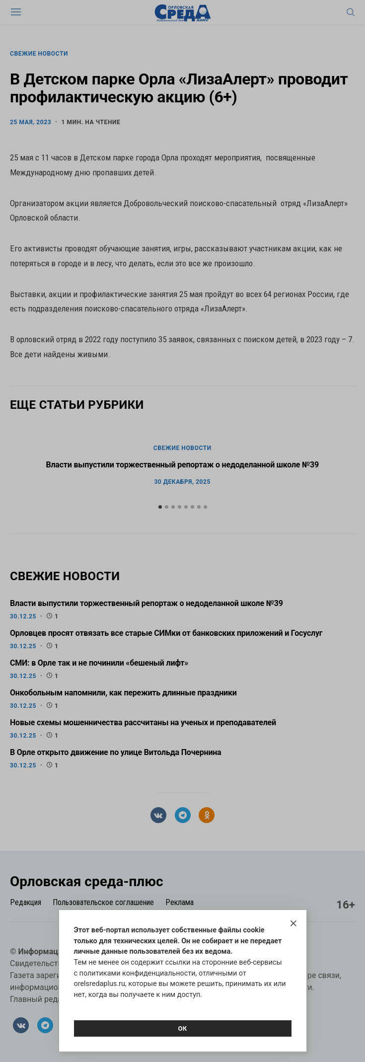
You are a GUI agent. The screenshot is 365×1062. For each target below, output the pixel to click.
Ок (182, 1028)
